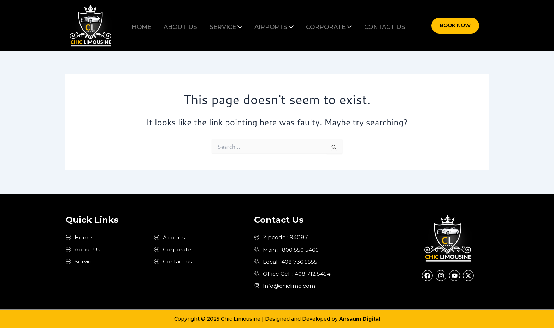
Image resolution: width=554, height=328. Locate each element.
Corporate (321, 25)
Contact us (371, 25)
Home (154, 25)
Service (228, 25)
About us (188, 25)
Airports (271, 25)
